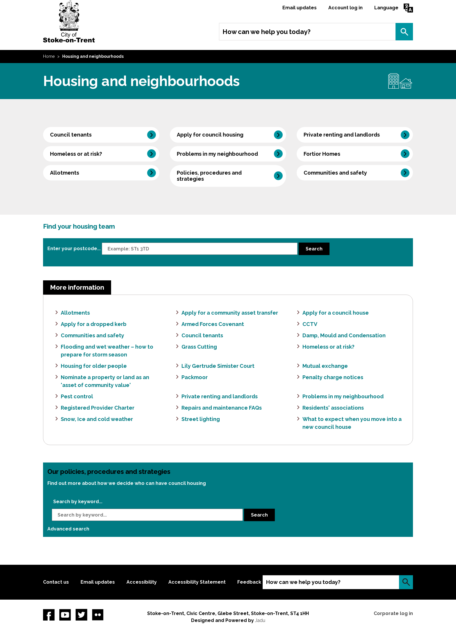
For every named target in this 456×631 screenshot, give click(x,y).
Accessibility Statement (197, 582)
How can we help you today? (266, 31)
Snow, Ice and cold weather (97, 419)
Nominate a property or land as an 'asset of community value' (105, 381)
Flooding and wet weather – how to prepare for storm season (107, 351)
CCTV (309, 324)
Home (49, 56)
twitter (81, 615)
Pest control (77, 396)
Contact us (56, 582)
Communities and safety (335, 173)
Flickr (98, 615)
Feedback (249, 582)
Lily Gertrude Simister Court (217, 366)
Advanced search (68, 529)
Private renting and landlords (342, 135)
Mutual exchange (325, 366)
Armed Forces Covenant (212, 324)
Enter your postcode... (74, 248)
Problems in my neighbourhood (217, 154)
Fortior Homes (322, 154)
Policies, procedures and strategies (209, 176)
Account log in (345, 7)
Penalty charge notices (332, 377)
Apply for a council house (335, 313)
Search (404, 31)
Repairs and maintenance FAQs (221, 408)
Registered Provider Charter (97, 408)
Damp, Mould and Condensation (344, 335)
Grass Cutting (199, 347)
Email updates (299, 7)
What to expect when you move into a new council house (352, 423)
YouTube (65, 615)
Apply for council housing (210, 135)
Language (386, 7)
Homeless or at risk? (76, 154)
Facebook (49, 615)
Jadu (260, 620)
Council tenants (71, 135)
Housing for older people (94, 366)
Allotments (64, 173)
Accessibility (142, 582)
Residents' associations (333, 408)
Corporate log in (393, 613)
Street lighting (200, 419)
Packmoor (194, 377)
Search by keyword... (77, 501)
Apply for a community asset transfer (229, 313)
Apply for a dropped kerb (94, 324)
